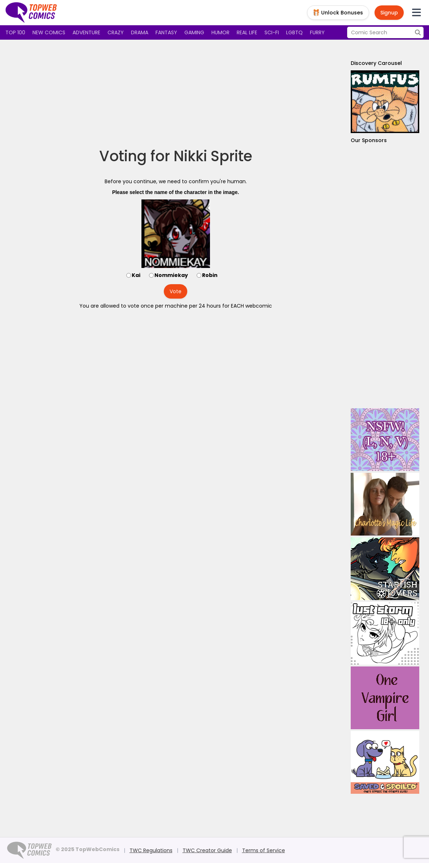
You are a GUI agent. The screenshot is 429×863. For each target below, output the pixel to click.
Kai (136, 275)
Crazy (116, 32)
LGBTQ (294, 32)
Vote (175, 291)
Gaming (194, 32)
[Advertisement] (175, 93)
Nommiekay (171, 275)
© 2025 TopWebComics (87, 849)
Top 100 (15, 32)
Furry (317, 32)
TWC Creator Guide (207, 850)
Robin (210, 275)
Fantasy (166, 32)
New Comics (48, 32)
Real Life (247, 32)
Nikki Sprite (213, 156)
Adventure (86, 32)
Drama (139, 32)
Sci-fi (271, 32)
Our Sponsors (369, 140)
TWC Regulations (151, 850)
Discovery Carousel (376, 63)
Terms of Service (263, 850)
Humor (220, 32)
